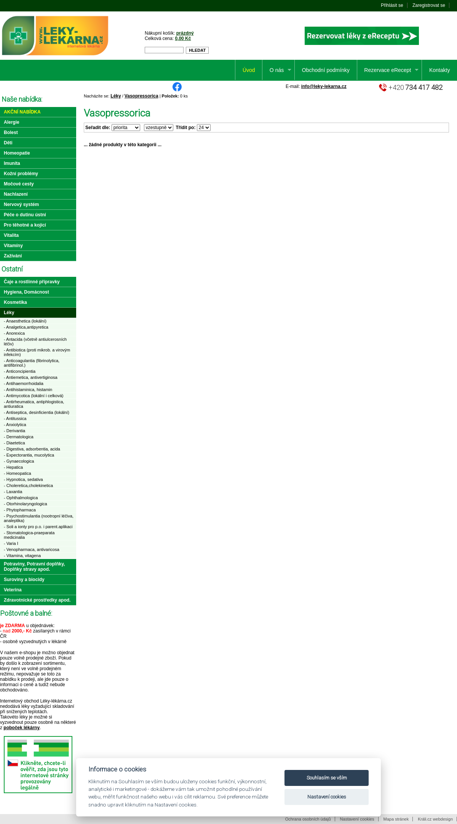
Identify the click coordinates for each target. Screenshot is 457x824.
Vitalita (11, 235)
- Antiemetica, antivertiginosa (31, 377)
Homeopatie (17, 153)
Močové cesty (19, 184)
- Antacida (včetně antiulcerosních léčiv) (35, 341)
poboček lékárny (21, 727)
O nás (277, 70)
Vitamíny (13, 245)
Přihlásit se (392, 5)
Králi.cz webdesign (435, 819)
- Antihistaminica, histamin (28, 389)
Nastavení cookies (357, 819)
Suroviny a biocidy (24, 579)
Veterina (13, 589)
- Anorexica (14, 333)
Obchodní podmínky (326, 70)
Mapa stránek (396, 819)
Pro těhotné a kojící (25, 225)
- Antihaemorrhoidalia (23, 383)
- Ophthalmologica (21, 497)
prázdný (185, 33)
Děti (8, 142)
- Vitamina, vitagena (22, 555)
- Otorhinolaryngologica (25, 503)
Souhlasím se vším (327, 778)
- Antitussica (15, 418)
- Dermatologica (19, 436)
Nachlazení (16, 194)
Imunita (12, 163)
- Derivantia (14, 430)
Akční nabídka (22, 112)
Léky (115, 96)
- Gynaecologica (19, 461)
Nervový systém (21, 204)
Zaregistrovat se (428, 5)
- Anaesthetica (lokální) (25, 321)
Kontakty (439, 70)
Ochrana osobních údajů (308, 819)
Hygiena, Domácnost (26, 292)
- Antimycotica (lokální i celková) (34, 395)
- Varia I (11, 543)
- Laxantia (13, 491)
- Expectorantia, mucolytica (29, 455)
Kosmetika (15, 302)
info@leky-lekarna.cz (324, 86)
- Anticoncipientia (19, 371)
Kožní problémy (21, 173)
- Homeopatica (17, 473)
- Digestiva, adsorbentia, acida (32, 449)
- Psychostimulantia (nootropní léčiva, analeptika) (39, 518)
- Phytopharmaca (20, 510)
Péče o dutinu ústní (25, 214)
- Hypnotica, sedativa (23, 479)
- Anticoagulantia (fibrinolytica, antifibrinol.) (31, 362)
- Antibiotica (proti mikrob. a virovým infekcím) (37, 352)
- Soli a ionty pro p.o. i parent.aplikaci (38, 526)
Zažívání (13, 256)
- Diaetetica (14, 443)
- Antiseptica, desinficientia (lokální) (36, 412)
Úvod (249, 70)
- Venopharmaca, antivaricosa (31, 549)
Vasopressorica (141, 96)
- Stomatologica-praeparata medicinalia (29, 535)
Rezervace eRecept (387, 70)
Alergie (11, 122)
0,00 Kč (183, 38)
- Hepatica (13, 467)
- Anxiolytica (15, 424)
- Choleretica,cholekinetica (28, 485)
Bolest (11, 132)
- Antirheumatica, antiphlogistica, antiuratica (34, 404)
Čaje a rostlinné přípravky (32, 281)
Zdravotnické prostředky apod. (37, 600)
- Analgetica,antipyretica (26, 327)
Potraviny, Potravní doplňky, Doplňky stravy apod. (34, 566)
